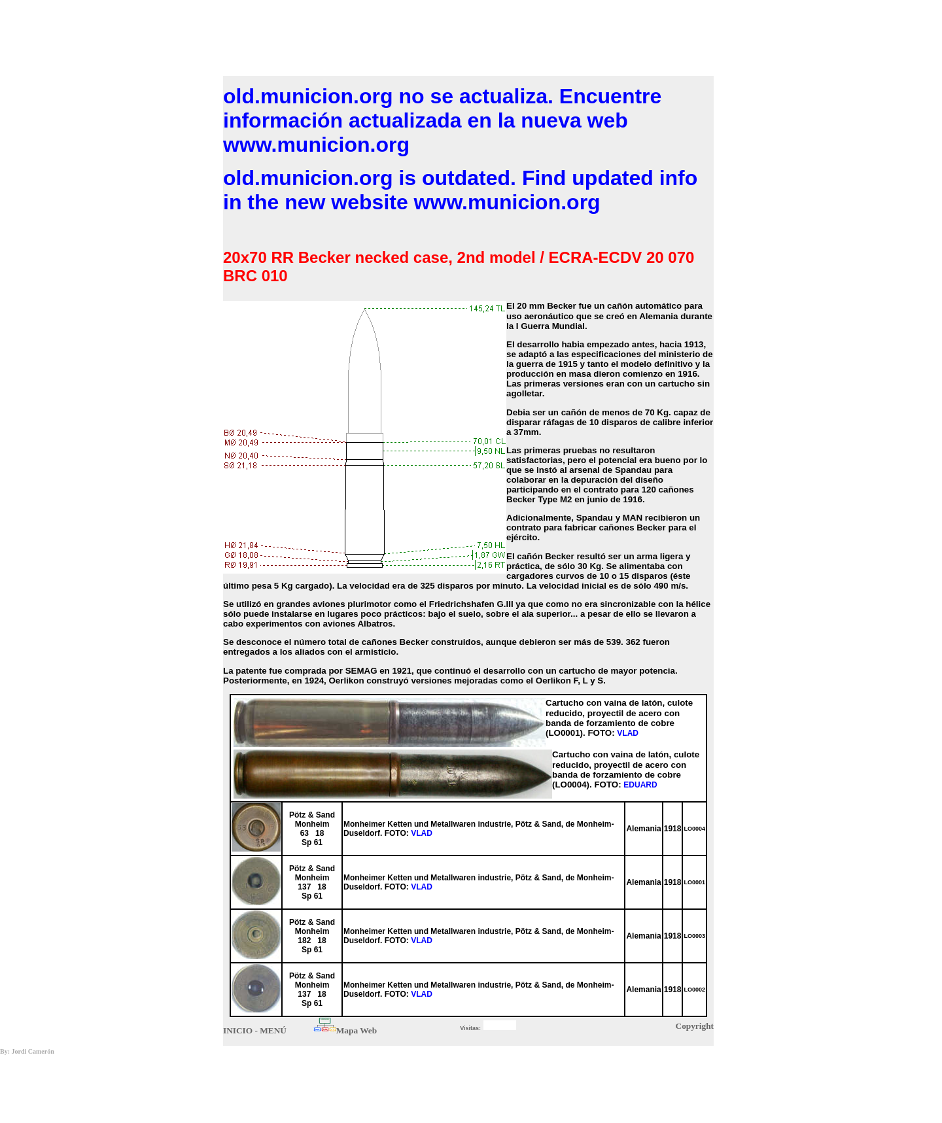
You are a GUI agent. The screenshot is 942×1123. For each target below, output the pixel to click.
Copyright (695, 1026)
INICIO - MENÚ (255, 1030)
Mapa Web (356, 1030)
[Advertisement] (468, 34)
